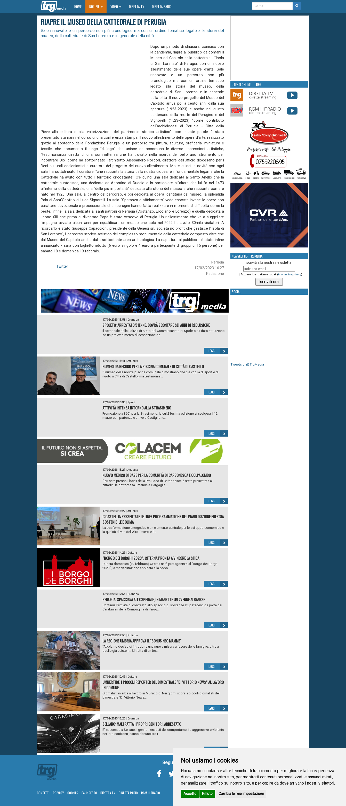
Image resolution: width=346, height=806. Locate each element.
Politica (132, 635)
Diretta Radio (162, 6)
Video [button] (115, 6)
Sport (131, 402)
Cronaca (133, 319)
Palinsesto (89, 792)
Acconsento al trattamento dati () (271, 274)
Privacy (58, 792)
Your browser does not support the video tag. (269, 48)
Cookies (72, 792)
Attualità (132, 361)
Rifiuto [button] (207, 794)
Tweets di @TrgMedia (247, 364)
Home (79, 6)
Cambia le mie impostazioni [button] (241, 794)
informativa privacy (289, 274)
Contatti (43, 792)
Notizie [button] (96, 6)
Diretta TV (136, 6)
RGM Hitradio (150, 792)
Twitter (62, 266)
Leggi (218, 351)
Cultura (132, 552)
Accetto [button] (189, 794)
